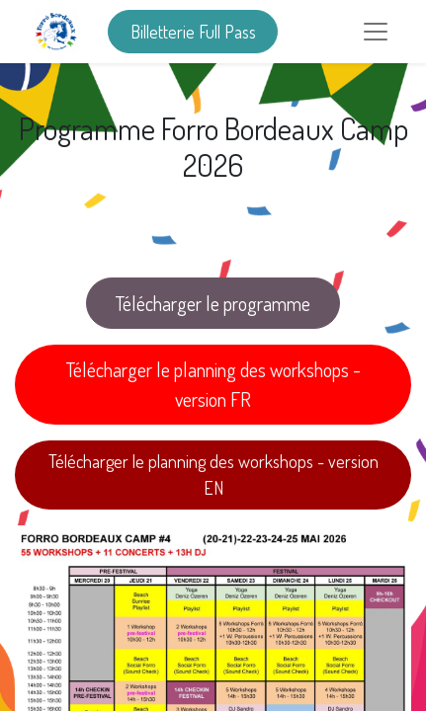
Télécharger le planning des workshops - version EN (213, 474)
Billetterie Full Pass (193, 31)
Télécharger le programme (213, 303)
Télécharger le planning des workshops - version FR (213, 384)
